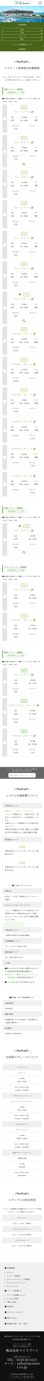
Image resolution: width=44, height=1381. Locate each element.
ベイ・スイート (22, 111)
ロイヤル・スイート (22, 333)
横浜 (22, 39)
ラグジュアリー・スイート (22, 705)
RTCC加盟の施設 (12, 982)
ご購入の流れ (12, 1302)
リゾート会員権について (16, 1295)
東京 (22, 29)
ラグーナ (22, 36)
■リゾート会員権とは (13, 1290)
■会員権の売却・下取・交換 (16, 1323)
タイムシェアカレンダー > (14, 924)
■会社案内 (9, 1306)
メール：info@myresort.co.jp (22, 1365)
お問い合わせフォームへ (23, 775)
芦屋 (22, 33)
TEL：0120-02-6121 (22, 1359)
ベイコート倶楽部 (13, 1276)
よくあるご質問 (12, 1298)
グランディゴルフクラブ (16, 1282)
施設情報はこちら (14, 92)
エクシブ (10, 1272)
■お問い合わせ (11, 1318)
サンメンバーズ (12, 1286)
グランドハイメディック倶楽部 (18, 1279)
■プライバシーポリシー (14, 1312)
